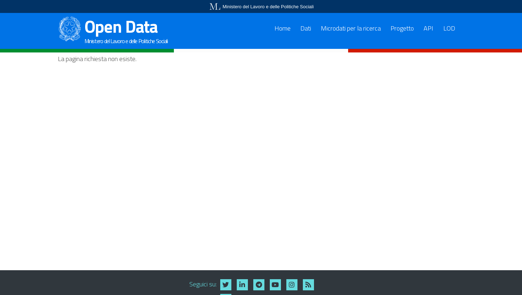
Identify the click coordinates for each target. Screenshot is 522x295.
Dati (305, 28)
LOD (449, 28)
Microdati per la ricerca (351, 28)
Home (282, 28)
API (428, 28)
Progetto (402, 28)
